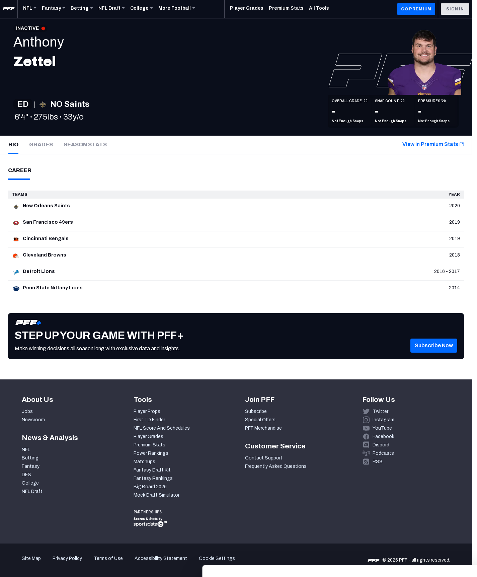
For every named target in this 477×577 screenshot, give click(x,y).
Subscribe (256, 411)
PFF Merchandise (263, 428)
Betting (30, 457)
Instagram (383, 419)
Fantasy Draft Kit (152, 470)
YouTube (382, 428)
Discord (381, 444)
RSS (378, 461)
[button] (434, 355)
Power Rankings (151, 453)
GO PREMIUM (416, 9)
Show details (103, 564)
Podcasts (383, 453)
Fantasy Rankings (153, 478)
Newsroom (33, 419)
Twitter (380, 411)
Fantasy (30, 466)
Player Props (147, 411)
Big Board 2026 (150, 486)
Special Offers (260, 419)
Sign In (455, 9)
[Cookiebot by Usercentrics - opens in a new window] (43, 564)
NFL (26, 449)
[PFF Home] (9, 9)
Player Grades (148, 436)
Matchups (144, 461)
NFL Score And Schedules (162, 428)
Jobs (27, 411)
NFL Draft (32, 491)
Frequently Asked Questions (276, 466)
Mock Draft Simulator (156, 495)
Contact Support (264, 457)
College (30, 483)
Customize (421, 535)
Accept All (421, 515)
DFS (26, 474)
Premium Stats (149, 444)
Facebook (383, 436)
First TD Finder (149, 419)
